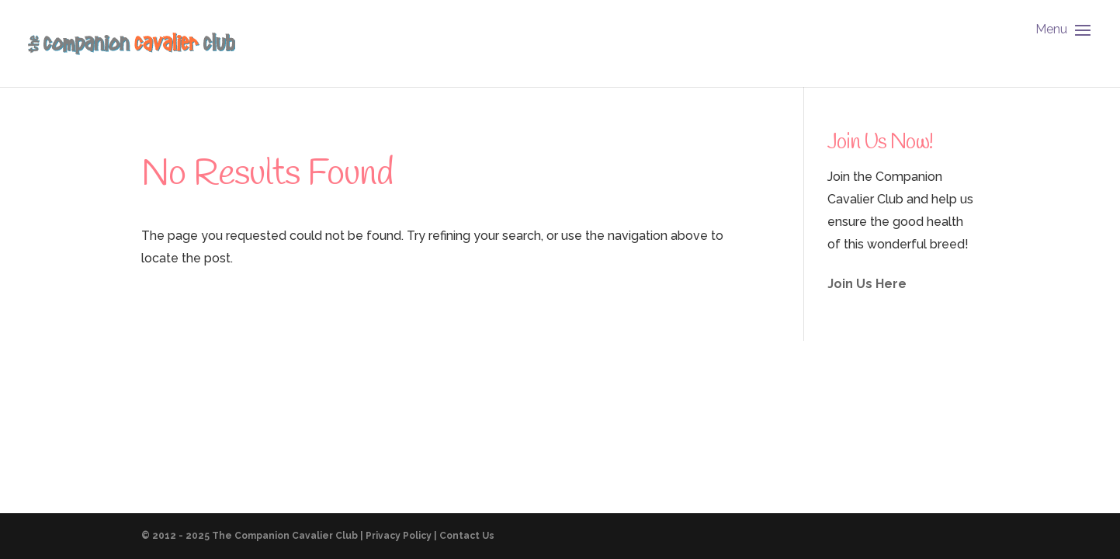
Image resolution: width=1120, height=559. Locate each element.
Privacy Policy (399, 535)
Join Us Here (867, 283)
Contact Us (466, 535)
